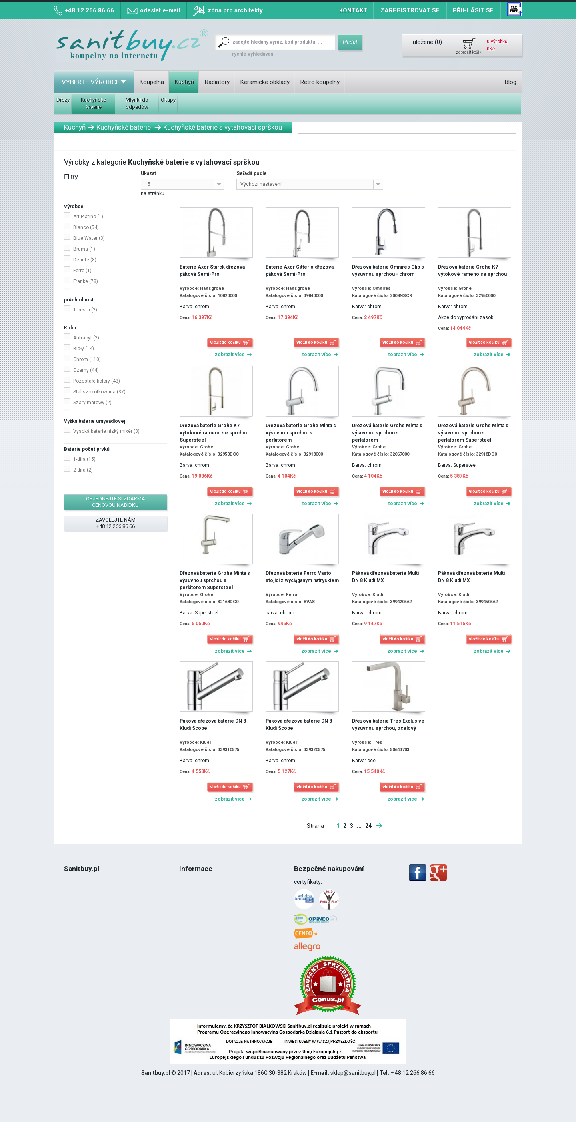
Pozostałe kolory (96, 381)
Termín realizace (200, 882)
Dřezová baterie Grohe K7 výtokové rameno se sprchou (472, 270)
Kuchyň (184, 82)
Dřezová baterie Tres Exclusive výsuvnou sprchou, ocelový (388, 724)
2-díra (83, 470)
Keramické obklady (265, 82)
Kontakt (353, 10)
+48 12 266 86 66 (89, 10)
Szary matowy (92, 402)
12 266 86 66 (91, 938)
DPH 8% (74, 922)
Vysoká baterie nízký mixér (106, 431)
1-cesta (85, 310)
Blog (510, 82)
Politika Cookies (84, 914)
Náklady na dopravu (204, 890)
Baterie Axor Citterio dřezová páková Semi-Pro (300, 270)
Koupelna (152, 82)
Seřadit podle (251, 173)
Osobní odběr (195, 898)
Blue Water (89, 238)
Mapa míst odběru (202, 914)
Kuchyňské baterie (93, 103)
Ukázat (148, 173)
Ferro (82, 270)
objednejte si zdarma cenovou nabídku (115, 502)
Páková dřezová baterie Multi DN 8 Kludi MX (385, 576)
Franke (85, 281)
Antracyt (86, 338)
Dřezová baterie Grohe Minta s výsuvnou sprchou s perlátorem (301, 433)
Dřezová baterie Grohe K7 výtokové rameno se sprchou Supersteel (214, 433)
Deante (84, 260)
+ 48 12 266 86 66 (412, 1073)
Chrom (87, 359)
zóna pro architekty (235, 10)
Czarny (86, 370)
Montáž (73, 930)
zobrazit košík (468, 52)
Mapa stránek (196, 922)
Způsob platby (197, 906)
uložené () (427, 42)
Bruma (84, 249)
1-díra (84, 459)
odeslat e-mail (160, 10)
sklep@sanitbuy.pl (353, 1073)
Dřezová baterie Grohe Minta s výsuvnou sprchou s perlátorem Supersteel (473, 433)
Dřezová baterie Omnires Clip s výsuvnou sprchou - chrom (388, 270)
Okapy (168, 100)
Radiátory (217, 82)
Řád (69, 906)
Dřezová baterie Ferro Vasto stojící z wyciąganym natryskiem (302, 576)
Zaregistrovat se (410, 10)
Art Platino (88, 216)
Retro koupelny (320, 82)
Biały (83, 348)
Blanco (86, 227)
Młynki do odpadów (137, 103)
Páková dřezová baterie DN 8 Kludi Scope (213, 724)
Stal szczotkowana (99, 392)
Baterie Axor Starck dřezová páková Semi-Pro (212, 270)
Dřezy (63, 100)
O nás (71, 890)
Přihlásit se (473, 10)
